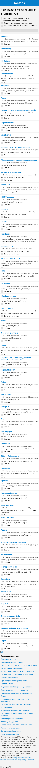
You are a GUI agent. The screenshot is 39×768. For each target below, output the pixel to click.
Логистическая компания (11, 728)
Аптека (30, 137)
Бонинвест (5, 444)
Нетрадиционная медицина (12, 719)
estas (19, 3)
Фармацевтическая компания (12, 662)
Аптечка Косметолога (10, 259)
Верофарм (5, 468)
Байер (3, 382)
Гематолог (5, 284)
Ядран (3, 641)
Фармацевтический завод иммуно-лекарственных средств (16, 359)
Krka (3, 271)
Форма (4, 222)
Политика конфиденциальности (21, 760)
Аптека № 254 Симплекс (11, 172)
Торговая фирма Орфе (10, 616)
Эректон (4, 481)
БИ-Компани (6, 555)
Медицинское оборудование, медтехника (17, 687)
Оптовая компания (8, 659)
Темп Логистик (7, 518)
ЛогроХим (5, 579)
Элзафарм (5, 185)
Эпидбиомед (6, 394)
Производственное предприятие (14, 681)
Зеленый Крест (7, 73)
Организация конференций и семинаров (17, 675)
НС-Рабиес (5, 61)
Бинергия (5, 407)
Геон (3, 419)
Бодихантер (6, 49)
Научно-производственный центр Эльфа (18, 110)
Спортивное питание (29, 665)
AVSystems (5, 86)
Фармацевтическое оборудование (16, 147)
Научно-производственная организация (16, 693)
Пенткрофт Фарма (9, 567)
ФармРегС (5, 209)
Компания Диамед (9, 493)
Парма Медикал (8, 123)
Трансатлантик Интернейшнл (13, 542)
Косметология (33, 187)
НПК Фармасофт (8, 197)
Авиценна (5, 36)
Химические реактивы (10, 734)
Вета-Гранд (6, 591)
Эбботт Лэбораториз (10, 456)
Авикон (4, 530)
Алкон (3, 98)
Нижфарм (5, 234)
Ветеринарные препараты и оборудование (17, 671)
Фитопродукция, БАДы (10, 665)
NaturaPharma (7, 308)
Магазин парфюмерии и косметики (15, 710)
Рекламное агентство (9, 678)
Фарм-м (4, 604)
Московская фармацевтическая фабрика (19, 160)
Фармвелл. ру (7, 246)
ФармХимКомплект (9, 333)
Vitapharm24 (6, 135)
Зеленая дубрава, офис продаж (14, 628)
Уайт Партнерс (7, 505)
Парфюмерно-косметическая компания (16, 725)
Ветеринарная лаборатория (12, 668)
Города (14, 758)
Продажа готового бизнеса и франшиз (16, 704)
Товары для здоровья (9, 722)
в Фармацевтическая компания (14, 39)
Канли (3, 345)
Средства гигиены (8, 684)
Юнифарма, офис (8, 296)
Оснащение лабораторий (10, 731)
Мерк (3, 321)
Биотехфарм (6, 431)
